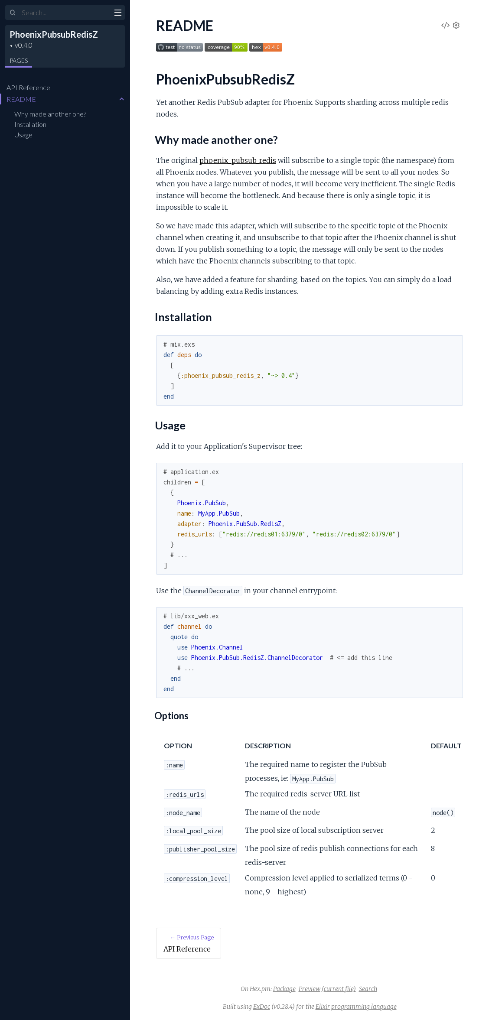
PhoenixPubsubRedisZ (54, 34)
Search (368, 988)
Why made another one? (50, 114)
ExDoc (261, 1006)
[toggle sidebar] (117, 14)
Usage (23, 134)
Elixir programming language (356, 1006)
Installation (30, 124)
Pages (19, 60)
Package (284, 989)
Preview (309, 989)
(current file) (339, 989)
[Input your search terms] (65, 12)
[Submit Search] (13, 13)
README (21, 99)
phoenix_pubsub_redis (237, 160)
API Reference (28, 87)
